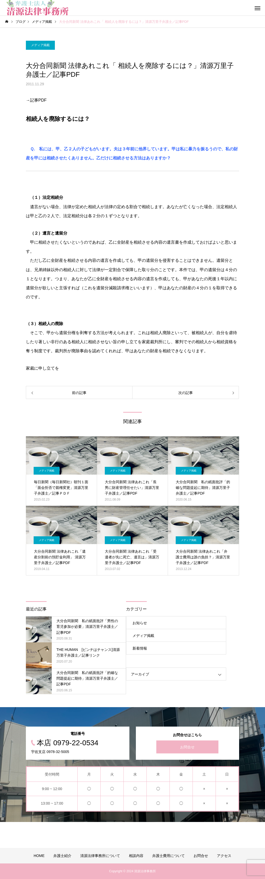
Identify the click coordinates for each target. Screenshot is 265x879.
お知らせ (139, 623)
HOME (39, 856)
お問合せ (187, 747)
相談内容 (136, 856)
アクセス (224, 856)
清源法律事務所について (100, 856)
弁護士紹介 (62, 856)
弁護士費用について (168, 856)
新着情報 (139, 648)
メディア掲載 (40, 45)
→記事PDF (36, 100)
